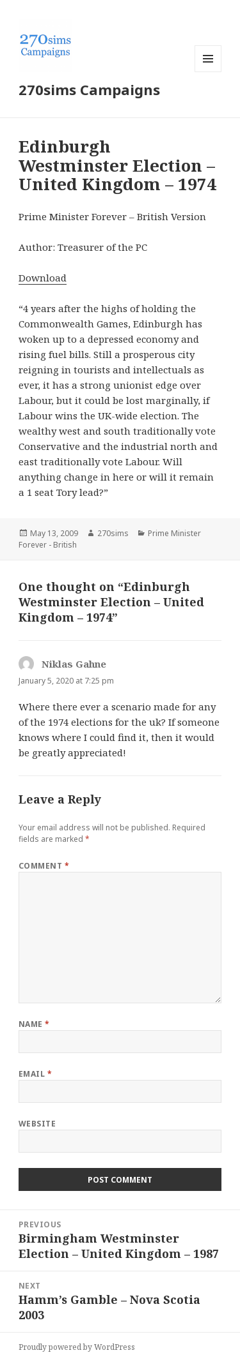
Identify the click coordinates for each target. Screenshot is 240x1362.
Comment (44, 865)
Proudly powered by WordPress (77, 1347)
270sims (113, 533)
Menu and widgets (208, 71)
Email (35, 1073)
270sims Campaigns (89, 89)
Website (37, 1123)
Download (43, 277)
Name (34, 1024)
